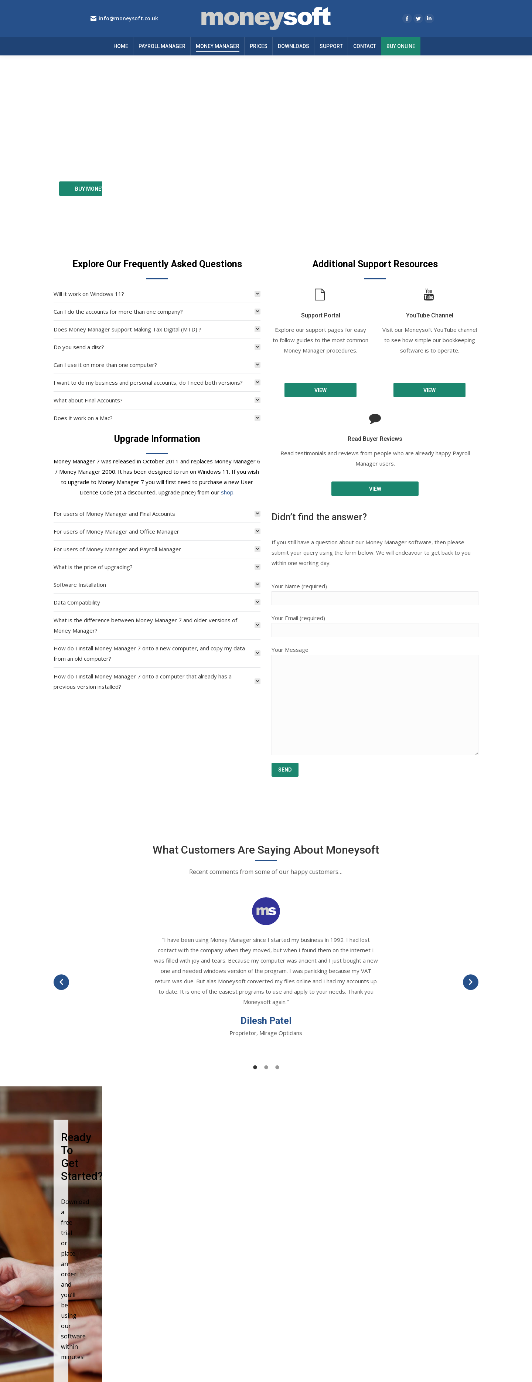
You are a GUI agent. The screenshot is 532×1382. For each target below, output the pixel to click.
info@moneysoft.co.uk (128, 18)
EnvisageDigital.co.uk (455, 1368)
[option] (266, 921)
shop (227, 446)
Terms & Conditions (299, 1249)
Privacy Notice (292, 1239)
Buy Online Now (183, 1259)
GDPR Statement (295, 1268)
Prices (171, 1268)
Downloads (178, 1239)
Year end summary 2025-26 (419, 1239)
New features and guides (416, 1249)
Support (173, 1249)
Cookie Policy (291, 1259)
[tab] (157, 248)
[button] (61, 936)
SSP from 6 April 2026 (412, 1259)
